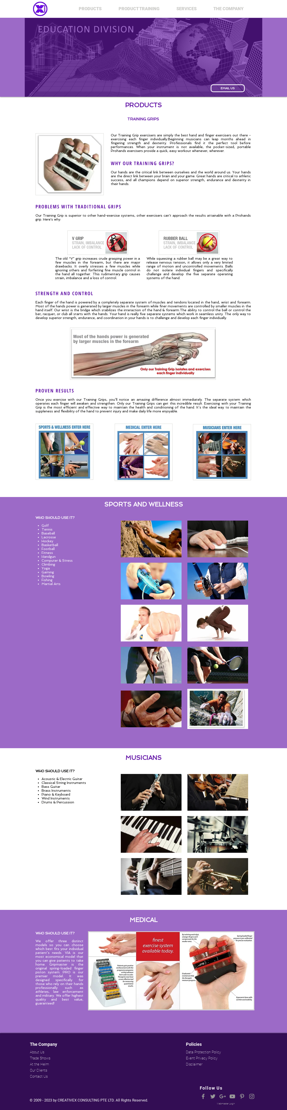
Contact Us (39, 1076)
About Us (37, 1052)
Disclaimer (194, 1064)
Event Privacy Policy (201, 1058)
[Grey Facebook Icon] (203, 1096)
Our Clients (38, 1070)
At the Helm (39, 1064)
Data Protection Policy (203, 1052)
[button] (90, 8)
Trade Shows (40, 1058)
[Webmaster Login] (226, 1103)
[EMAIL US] (228, 88)
